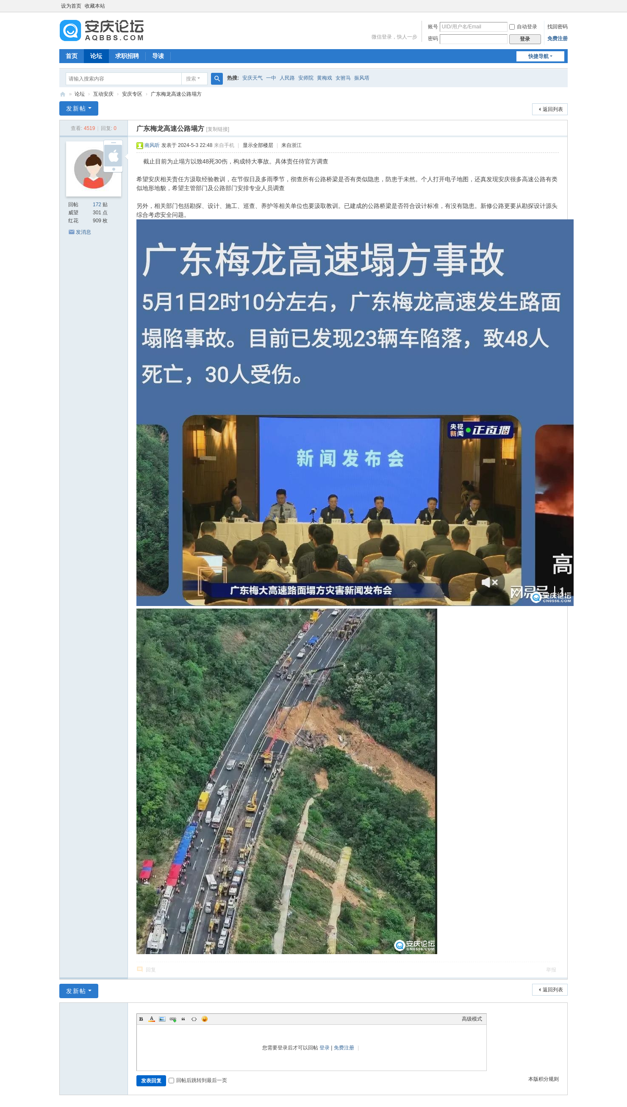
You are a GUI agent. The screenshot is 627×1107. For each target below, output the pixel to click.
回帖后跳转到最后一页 (198, 1080)
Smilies (204, 1019)
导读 (158, 56)
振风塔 (361, 78)
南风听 (152, 145)
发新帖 (76, 108)
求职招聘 (127, 56)
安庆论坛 (62, 94)
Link (173, 1019)
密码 (433, 39)
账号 (433, 27)
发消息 (83, 232)
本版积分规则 (543, 1079)
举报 (551, 970)
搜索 (191, 79)
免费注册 (557, 39)
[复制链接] (217, 129)
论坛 (96, 56)
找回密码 (557, 27)
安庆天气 (252, 78)
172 (97, 205)
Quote (183, 1019)
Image (162, 1019)
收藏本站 (95, 6)
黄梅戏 (324, 78)
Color (151, 1019)
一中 (271, 78)
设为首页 (71, 6)
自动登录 (523, 27)
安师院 (306, 78)
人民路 (287, 78)
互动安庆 (103, 94)
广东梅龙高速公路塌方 (176, 94)
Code (194, 1019)
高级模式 (472, 1019)
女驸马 (343, 78)
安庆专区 (132, 94)
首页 (72, 56)
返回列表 (553, 109)
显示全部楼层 (258, 145)
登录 (324, 1048)
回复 (151, 970)
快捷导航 (538, 56)
